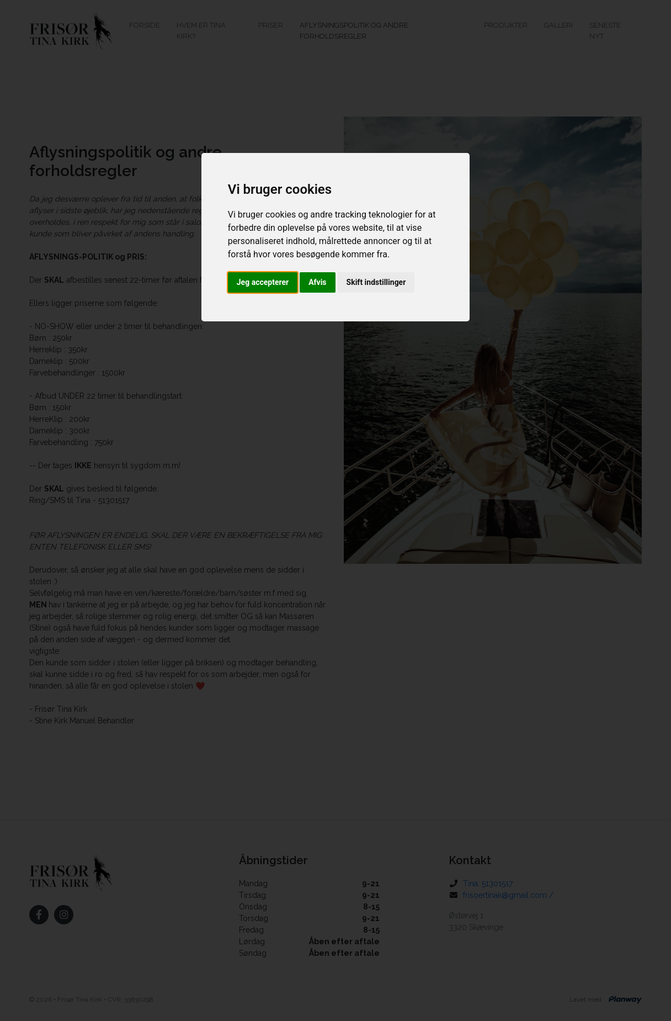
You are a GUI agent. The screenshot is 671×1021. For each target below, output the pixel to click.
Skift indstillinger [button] (376, 282)
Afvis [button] (317, 282)
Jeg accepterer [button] (263, 282)
